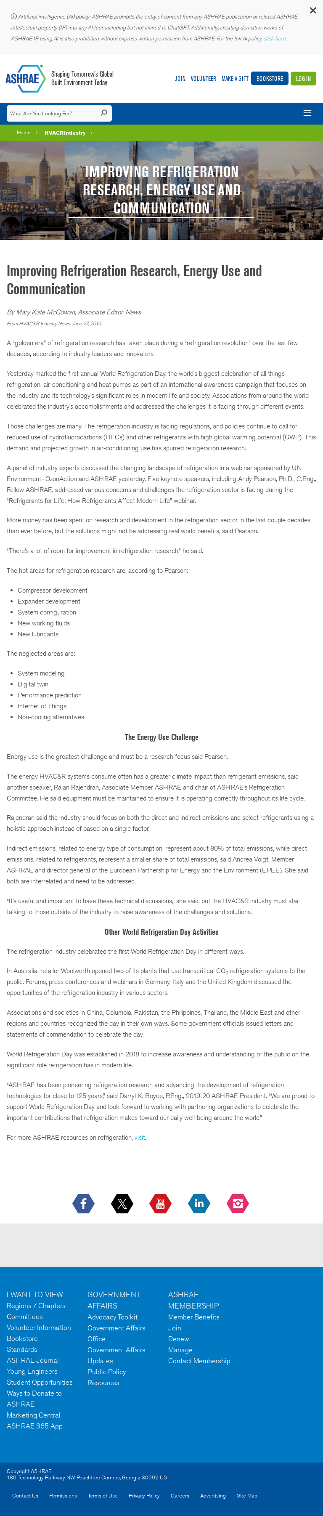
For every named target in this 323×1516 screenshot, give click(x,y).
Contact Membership (199, 1360)
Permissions (63, 1495)
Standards (22, 1349)
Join (180, 78)
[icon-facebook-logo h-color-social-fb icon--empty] (84, 1204)
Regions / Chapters (36, 1305)
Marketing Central (34, 1415)
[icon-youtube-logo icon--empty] (161, 1204)
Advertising (213, 1495)
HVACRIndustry (65, 132)
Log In (303, 78)
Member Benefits (194, 1317)
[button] (312, 12)
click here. (275, 38)
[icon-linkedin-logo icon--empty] (200, 1204)
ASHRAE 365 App (35, 1426)
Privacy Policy (144, 1495)
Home (24, 132)
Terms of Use (103, 1495)
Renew (178, 1339)
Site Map (247, 1495)
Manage (180, 1350)
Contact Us (25, 1495)
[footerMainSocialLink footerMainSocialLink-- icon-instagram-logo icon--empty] (239, 1204)
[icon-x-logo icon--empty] (123, 1204)
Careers (180, 1495)
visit (140, 1137)
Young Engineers (32, 1371)
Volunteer (203, 78)
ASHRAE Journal (33, 1360)
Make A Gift (235, 78)
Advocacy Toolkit (112, 1317)
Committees (25, 1316)
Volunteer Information (39, 1327)
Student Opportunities (40, 1382)
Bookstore (270, 78)
